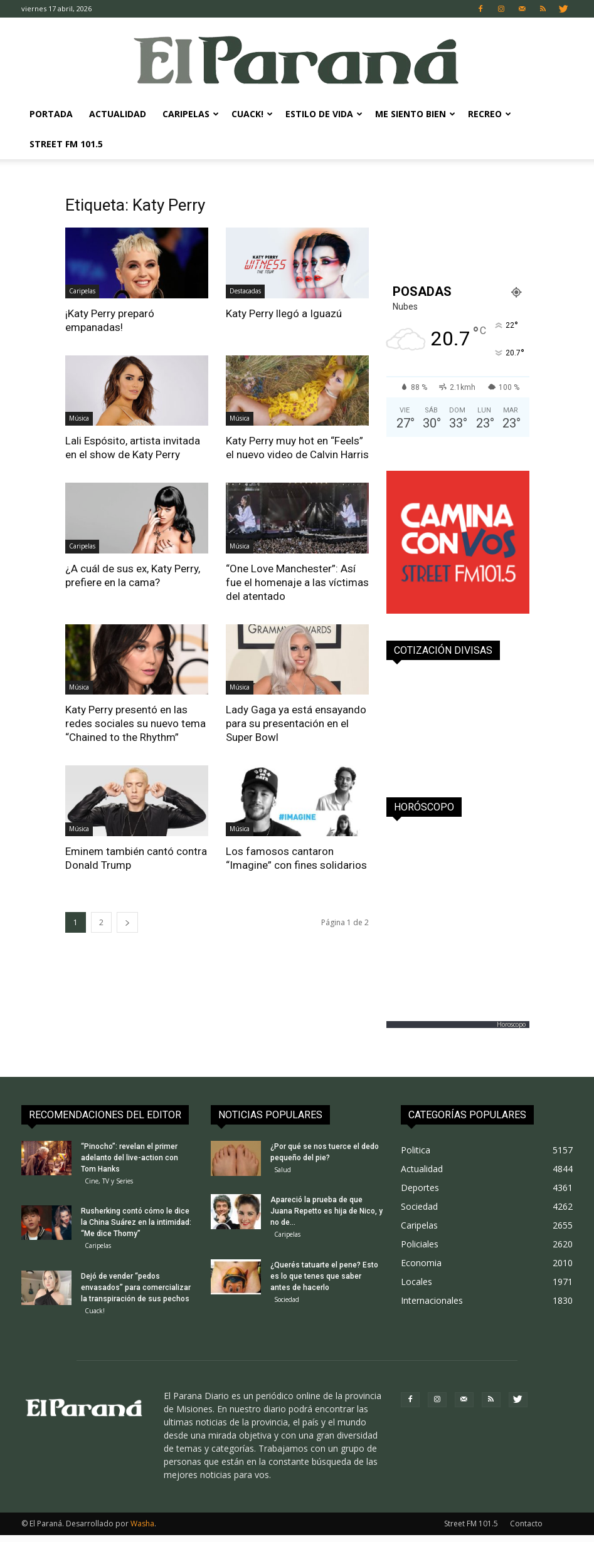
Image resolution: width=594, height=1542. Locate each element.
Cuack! (252, 114)
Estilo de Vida (324, 114)
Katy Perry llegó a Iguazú (284, 313)
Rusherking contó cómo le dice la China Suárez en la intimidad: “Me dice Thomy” (136, 1224)
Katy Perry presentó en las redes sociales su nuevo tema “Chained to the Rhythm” (135, 723)
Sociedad (286, 1303)
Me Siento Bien (415, 114)
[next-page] (127, 922)
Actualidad (117, 114)
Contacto (526, 1530)
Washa (142, 1530)
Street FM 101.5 (66, 144)
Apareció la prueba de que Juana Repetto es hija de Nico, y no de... (326, 1213)
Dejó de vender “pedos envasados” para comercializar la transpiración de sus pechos (136, 1292)
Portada (51, 114)
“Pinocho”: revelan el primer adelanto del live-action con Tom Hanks (129, 1157)
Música (79, 418)
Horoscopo (511, 1024)
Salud (282, 1169)
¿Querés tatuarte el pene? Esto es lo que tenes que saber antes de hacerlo (324, 1280)
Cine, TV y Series (109, 1181)
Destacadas (245, 290)
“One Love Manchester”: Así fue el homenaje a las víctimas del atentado (297, 582)
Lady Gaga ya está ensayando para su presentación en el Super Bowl (296, 723)
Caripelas (190, 114)
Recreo (489, 114)
